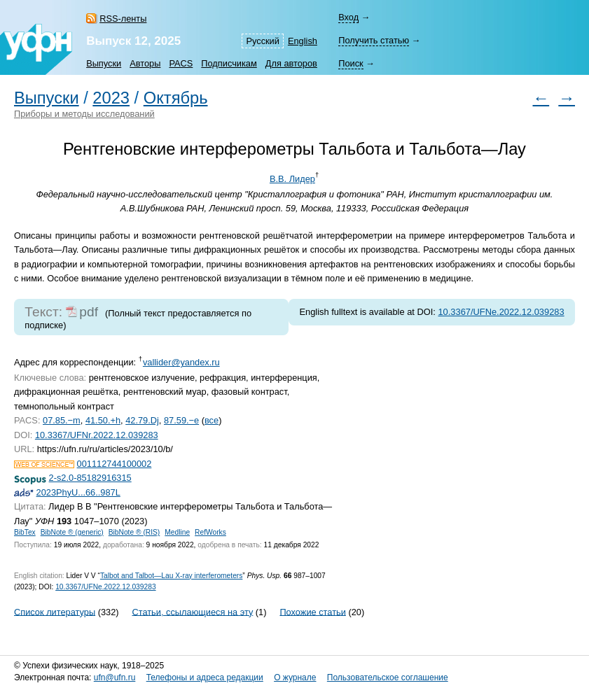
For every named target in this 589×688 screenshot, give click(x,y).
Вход (348, 17)
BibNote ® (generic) (72, 532)
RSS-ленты (122, 18)
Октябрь (176, 98)
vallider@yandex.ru (181, 362)
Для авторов (291, 63)
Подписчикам (228, 63)
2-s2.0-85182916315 (90, 477)
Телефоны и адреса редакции (204, 677)
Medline (177, 532)
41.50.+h (102, 420)
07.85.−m (62, 420)
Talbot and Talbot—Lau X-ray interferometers (171, 576)
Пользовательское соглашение (387, 677)
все (212, 420)
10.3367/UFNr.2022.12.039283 (96, 435)
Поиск (350, 63)
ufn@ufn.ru (115, 677)
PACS (181, 63)
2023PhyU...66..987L (78, 492)
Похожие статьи (312, 611)
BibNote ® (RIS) (134, 532)
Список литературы (54, 611)
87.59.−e (181, 420)
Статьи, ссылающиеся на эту (192, 611)
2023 (111, 98)
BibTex (25, 532)
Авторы (145, 63)
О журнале (295, 677)
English (302, 41)
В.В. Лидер (292, 179)
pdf (88, 311)
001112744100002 (114, 463)
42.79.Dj (142, 420)
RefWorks (210, 532)
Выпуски (103, 63)
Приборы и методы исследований (84, 113)
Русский (262, 41)
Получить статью (373, 40)
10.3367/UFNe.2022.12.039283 (501, 312)
